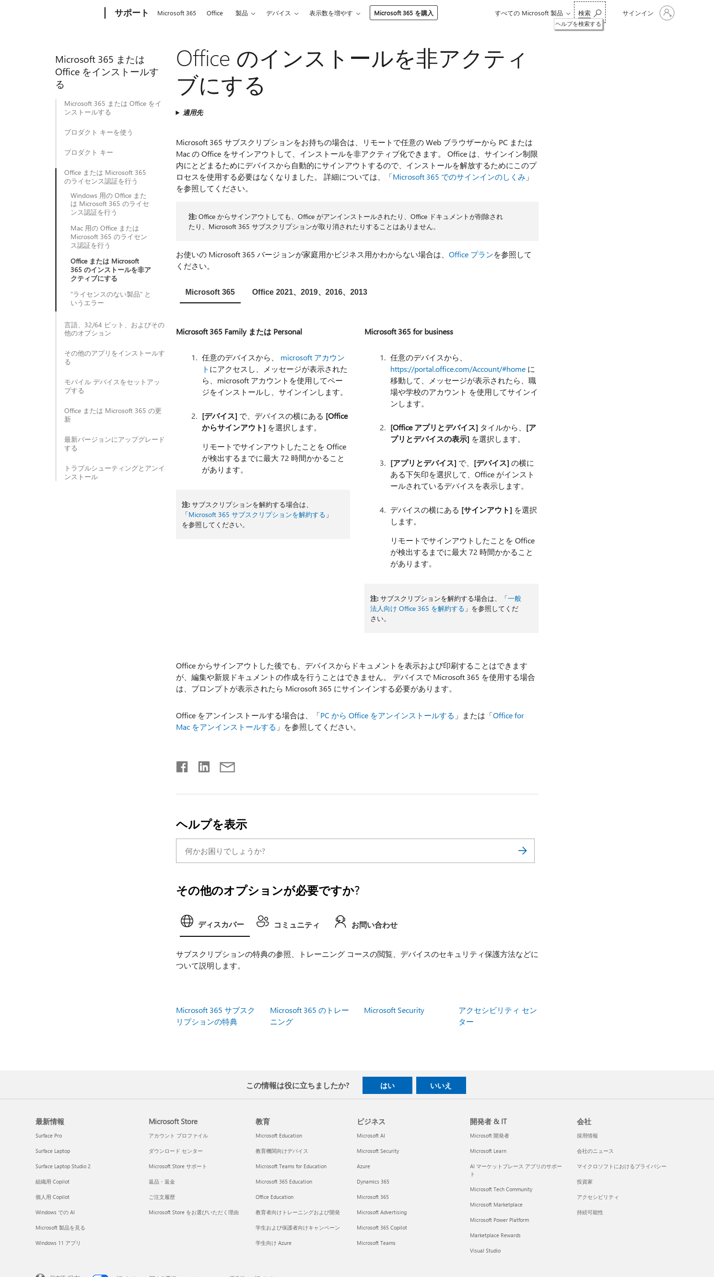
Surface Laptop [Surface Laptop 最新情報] (52, 1150)
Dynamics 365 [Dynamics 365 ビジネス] (373, 1181)
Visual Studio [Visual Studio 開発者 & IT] (485, 1250)
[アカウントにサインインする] (648, 12)
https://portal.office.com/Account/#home (458, 369)
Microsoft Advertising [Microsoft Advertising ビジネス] (382, 1212)
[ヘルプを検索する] (590, 12)
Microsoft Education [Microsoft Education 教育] (279, 1135)
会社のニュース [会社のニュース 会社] (595, 1150)
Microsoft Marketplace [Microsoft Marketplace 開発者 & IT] (496, 1204)
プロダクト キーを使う (98, 132)
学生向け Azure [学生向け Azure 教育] (274, 1242)
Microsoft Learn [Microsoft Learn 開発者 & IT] (488, 1150)
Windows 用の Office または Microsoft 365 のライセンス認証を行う (109, 204)
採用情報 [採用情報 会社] (587, 1135)
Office (215, 13)
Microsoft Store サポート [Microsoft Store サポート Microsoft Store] (178, 1166)
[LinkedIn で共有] (200, 764)
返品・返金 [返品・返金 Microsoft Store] (162, 1181)
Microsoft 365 (176, 13)
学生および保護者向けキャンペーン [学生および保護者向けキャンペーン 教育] (298, 1227)
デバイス (278, 13)
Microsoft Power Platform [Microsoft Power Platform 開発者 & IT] (499, 1219)
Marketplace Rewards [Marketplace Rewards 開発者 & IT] (495, 1235)
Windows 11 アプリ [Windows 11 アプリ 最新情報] (58, 1242)
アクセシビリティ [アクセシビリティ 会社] (598, 1196)
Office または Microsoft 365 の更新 (113, 415)
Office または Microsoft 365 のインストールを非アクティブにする (110, 270)
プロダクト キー (88, 152)
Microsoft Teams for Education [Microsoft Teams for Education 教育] (291, 1166)
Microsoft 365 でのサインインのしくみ (459, 177)
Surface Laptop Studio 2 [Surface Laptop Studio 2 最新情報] (63, 1166)
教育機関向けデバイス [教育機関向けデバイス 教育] (282, 1150)
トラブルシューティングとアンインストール (114, 472)
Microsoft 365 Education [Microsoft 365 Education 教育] (284, 1181)
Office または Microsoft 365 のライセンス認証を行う (105, 176)
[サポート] (131, 13)
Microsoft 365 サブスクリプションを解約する (257, 514)
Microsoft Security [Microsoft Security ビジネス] (378, 1150)
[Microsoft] (68, 13)
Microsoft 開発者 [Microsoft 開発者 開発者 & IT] (489, 1135)
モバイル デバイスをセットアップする (112, 386)
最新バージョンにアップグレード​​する (114, 443)
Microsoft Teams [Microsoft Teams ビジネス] (376, 1242)
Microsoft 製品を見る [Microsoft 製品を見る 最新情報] (60, 1227)
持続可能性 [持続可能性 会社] (590, 1212)
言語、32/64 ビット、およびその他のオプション (114, 329)
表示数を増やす (331, 13)
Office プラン (471, 254)
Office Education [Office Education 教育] (274, 1196)
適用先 (193, 112)
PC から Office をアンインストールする (387, 715)
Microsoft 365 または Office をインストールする (113, 107)
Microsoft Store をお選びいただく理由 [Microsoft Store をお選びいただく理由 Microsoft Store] (194, 1212)
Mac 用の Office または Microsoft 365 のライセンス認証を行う (108, 237)
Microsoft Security (394, 1010)
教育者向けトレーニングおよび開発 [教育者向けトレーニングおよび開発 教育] (298, 1212)
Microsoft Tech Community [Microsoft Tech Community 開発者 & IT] (501, 1189)
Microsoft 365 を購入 (403, 13)
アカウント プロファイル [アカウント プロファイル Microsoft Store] (178, 1135)
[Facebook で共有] (182, 764)
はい (387, 1085)
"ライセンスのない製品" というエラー (110, 298)
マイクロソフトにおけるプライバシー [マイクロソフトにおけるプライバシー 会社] (622, 1166)
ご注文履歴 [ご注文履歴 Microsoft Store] (162, 1196)
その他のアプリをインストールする (114, 357)
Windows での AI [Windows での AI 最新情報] (55, 1212)
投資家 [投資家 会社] (585, 1181)
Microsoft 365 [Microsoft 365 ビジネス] (373, 1196)
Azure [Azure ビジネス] (363, 1166)
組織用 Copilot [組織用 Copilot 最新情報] (52, 1181)
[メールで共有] (223, 764)
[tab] (210, 293)
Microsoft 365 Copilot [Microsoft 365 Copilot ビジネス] (382, 1227)
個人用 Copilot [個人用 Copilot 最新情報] (52, 1196)
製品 (241, 13)
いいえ (441, 1085)
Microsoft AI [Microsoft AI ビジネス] (371, 1135)
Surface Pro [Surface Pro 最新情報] (48, 1135)
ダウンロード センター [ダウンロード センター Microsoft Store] (176, 1150)
